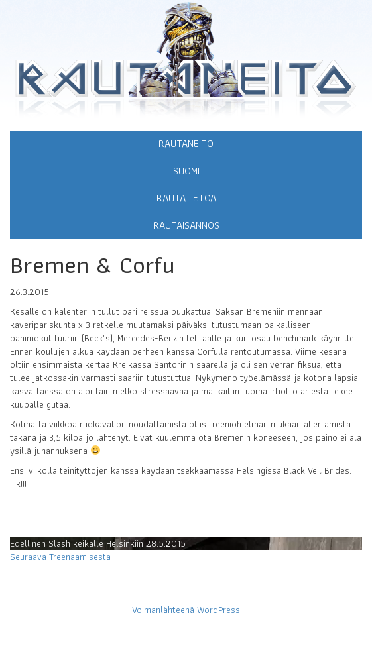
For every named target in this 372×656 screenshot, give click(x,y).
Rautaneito (186, 143)
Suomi (186, 170)
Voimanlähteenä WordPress (186, 609)
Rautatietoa (186, 198)
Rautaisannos (186, 225)
